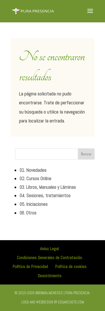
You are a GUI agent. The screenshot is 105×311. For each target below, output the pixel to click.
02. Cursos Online (35, 178)
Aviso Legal (49, 249)
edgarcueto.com (71, 302)
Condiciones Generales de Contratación (49, 258)
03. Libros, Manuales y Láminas (48, 187)
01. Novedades (33, 170)
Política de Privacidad (30, 266)
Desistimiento (49, 276)
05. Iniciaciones (34, 204)
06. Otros (28, 213)
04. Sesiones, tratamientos (45, 195)
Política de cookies (71, 266)
